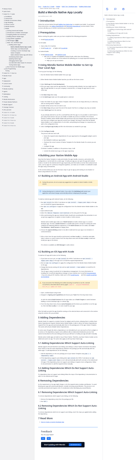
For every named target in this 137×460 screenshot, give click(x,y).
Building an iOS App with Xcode (118, 33)
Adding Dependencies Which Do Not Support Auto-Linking (119, 42)
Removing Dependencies (74, 26)
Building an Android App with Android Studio (119, 30)
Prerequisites (111, 21)
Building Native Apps (85, 6)
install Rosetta (75, 275)
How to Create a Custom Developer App (52, 422)
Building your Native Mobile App (116, 27)
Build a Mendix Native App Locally (114, 15)
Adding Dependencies (58, 26)
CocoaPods (64, 48)
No (49, 438)
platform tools (62, 55)
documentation (91, 273)
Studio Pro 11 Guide (48, 6)
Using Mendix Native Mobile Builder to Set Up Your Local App (120, 24)
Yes (43, 438)
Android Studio (49, 55)
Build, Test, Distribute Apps (69, 6)
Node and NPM (49, 39)
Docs (39, 6)
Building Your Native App (65, 24)
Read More (110, 55)
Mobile (58, 6)
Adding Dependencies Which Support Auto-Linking (121, 38)
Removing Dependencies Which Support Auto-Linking (120, 48)
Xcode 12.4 (48, 48)
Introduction (111, 19)
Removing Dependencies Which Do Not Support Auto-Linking (119, 51)
